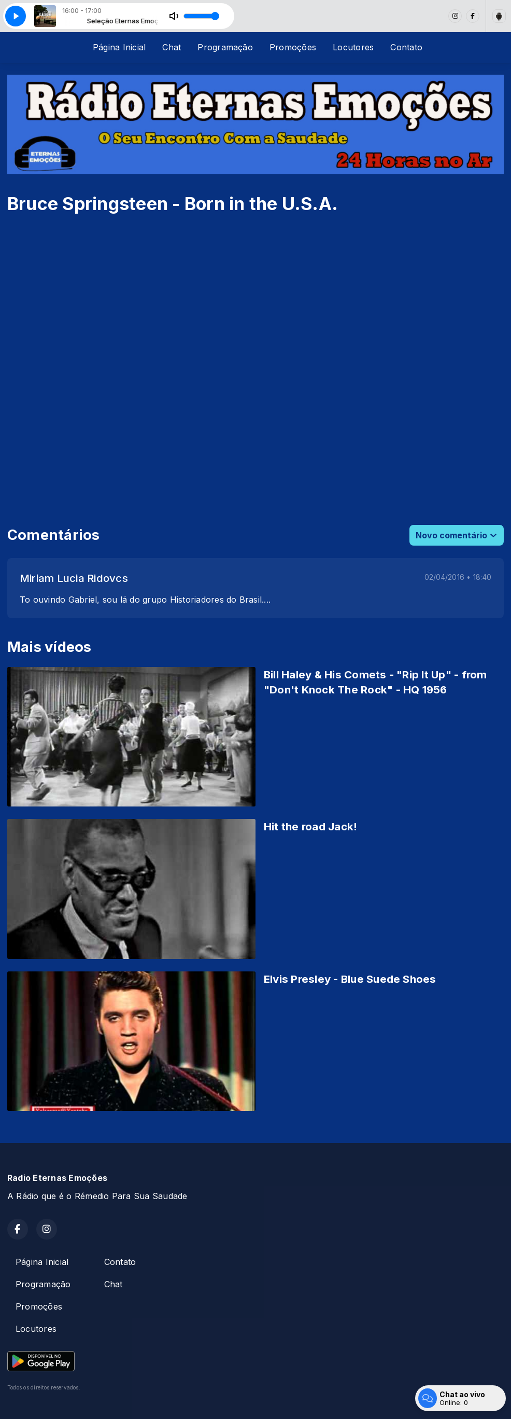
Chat (171, 47)
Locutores (353, 47)
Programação (225, 47)
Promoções (292, 47)
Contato (406, 47)
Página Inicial (119, 47)
